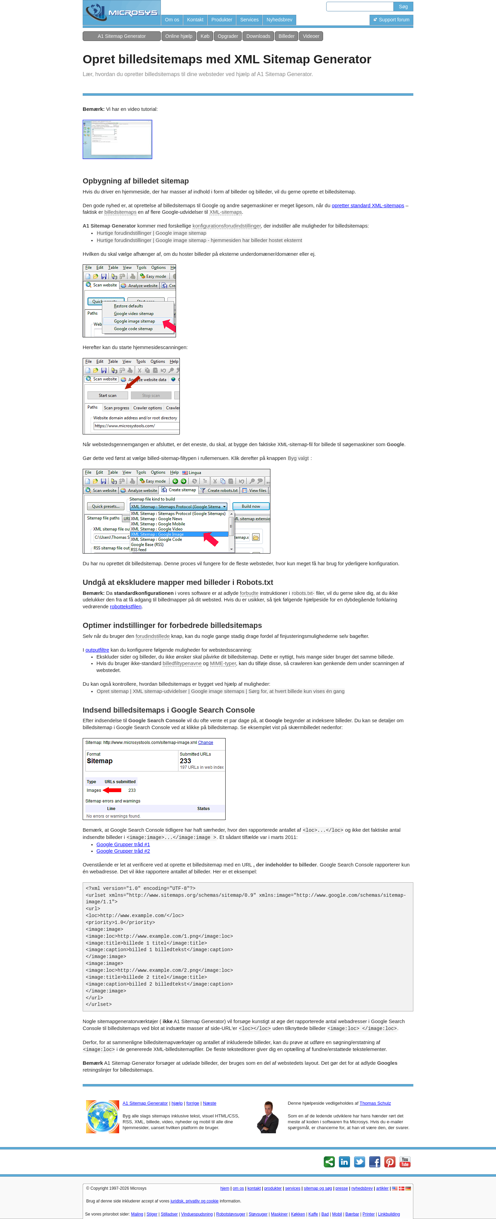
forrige (192, 1103)
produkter (273, 1188)
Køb (205, 36)
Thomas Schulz (375, 1103)
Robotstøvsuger (231, 1214)
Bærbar (352, 1214)
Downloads (258, 36)
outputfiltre (97, 650)
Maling (137, 1214)
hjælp (177, 1103)
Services (249, 19)
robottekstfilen (126, 606)
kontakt (254, 1188)
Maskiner (279, 1214)
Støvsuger (258, 1214)
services (292, 1188)
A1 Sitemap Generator (122, 36)
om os (238, 1188)
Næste (209, 1103)
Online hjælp (179, 36)
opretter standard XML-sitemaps (368, 205)
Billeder (287, 36)
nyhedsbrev (362, 1188)
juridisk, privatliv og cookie (194, 1201)
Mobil (337, 1214)
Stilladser (169, 1214)
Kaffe (313, 1214)
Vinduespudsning (197, 1214)
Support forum (391, 19)
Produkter (221, 19)
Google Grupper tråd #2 (123, 851)
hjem (224, 1188)
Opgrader (228, 36)
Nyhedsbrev (279, 19)
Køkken (298, 1214)
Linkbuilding (389, 1214)
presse (341, 1188)
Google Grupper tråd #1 (123, 844)
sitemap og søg (318, 1188)
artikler (382, 1188)
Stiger (152, 1214)
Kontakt (195, 19)
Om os (172, 19)
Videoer (311, 36)
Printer (369, 1214)
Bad (325, 1214)
